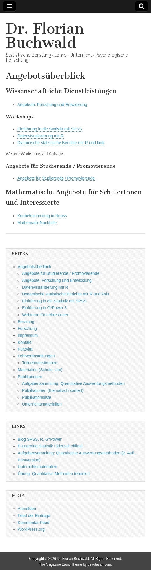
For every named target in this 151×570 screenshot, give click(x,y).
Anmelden (27, 508)
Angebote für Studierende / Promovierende (56, 178)
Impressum (28, 335)
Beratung (26, 321)
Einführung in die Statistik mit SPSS (49, 129)
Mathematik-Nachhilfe (37, 222)
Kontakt (24, 342)
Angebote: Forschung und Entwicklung (52, 104)
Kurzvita (25, 349)
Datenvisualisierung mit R (40, 136)
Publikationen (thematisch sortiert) (53, 390)
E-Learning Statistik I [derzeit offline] (50, 446)
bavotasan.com (99, 564)
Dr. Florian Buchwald (45, 36)
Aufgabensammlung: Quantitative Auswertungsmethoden (73, 383)
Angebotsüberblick (34, 266)
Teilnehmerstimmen (39, 362)
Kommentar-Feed (33, 522)
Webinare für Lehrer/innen (45, 314)
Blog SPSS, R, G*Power (40, 439)
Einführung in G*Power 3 (44, 307)
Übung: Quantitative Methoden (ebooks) (54, 473)
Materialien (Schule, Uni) (40, 369)
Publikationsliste (36, 397)
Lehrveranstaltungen (36, 356)
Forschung (27, 328)
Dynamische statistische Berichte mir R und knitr (61, 142)
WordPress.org (31, 529)
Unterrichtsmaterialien (42, 404)
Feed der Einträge (34, 515)
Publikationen (30, 376)
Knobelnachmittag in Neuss (42, 215)
